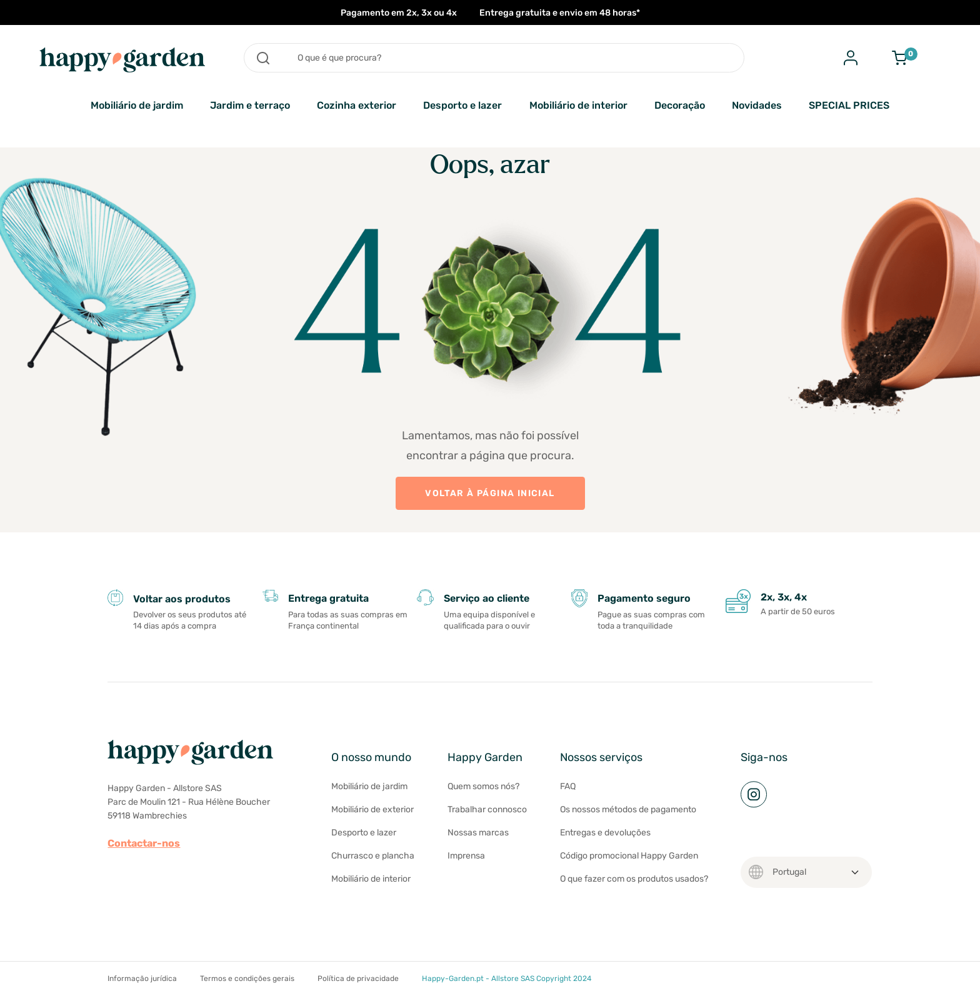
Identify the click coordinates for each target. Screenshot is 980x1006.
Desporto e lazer (462, 105)
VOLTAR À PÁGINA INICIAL (489, 493)
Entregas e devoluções (605, 832)
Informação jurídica (142, 978)
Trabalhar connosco (487, 809)
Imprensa (466, 855)
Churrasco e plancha (372, 855)
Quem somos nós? (483, 786)
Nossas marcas (478, 832)
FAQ (568, 786)
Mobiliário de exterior (372, 809)
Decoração (679, 105)
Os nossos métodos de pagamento (628, 809)
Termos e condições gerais (247, 978)
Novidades (757, 105)
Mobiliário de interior (578, 105)
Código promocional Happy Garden (629, 855)
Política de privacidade (358, 978)
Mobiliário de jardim (137, 105)
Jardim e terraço (250, 105)
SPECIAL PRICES (849, 105)
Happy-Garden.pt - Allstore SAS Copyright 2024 (506, 978)
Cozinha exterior (356, 105)
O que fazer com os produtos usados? (634, 879)
